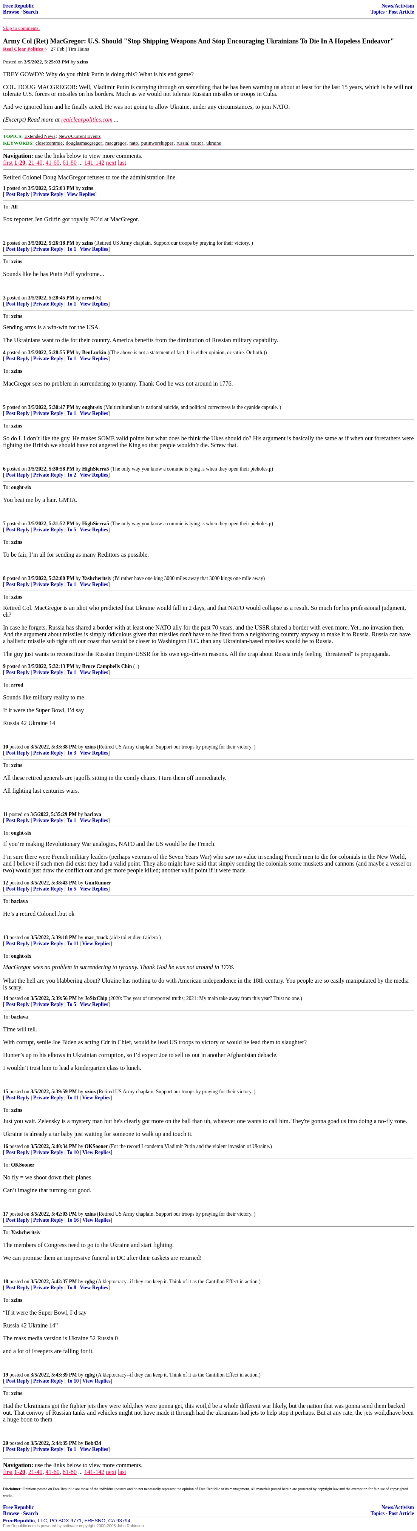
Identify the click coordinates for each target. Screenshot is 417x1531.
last (122, 162)
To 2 (71, 475)
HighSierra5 (95, 469)
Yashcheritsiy (96, 578)
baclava (92, 814)
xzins (87, 188)
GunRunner (98, 883)
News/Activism (397, 6)
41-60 (52, 162)
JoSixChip (96, 998)
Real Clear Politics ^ (25, 49)
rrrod (88, 298)
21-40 (35, 162)
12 (5, 883)
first (8, 162)
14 (5, 998)
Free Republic (18, 6)
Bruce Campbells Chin (107, 666)
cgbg (90, 1281)
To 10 (73, 1152)
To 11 (73, 943)
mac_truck (96, 937)
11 (5, 814)
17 (5, 1214)
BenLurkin (94, 352)
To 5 (71, 529)
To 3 (71, 753)
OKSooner (96, 1146)
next (111, 162)
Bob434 (93, 1443)
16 (5, 1146)
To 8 (71, 1287)
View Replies (81, 194)
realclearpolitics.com (87, 119)
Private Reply (48, 194)
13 (5, 937)
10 (5, 747)
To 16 (73, 1220)
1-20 (19, 162)
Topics (378, 12)
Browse (11, 12)
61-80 (70, 162)
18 (5, 1281)
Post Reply (17, 194)
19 (5, 1375)
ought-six (92, 407)
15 (5, 1091)
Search (30, 12)
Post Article (401, 12)
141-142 (94, 162)
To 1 (71, 249)
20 (5, 1443)
